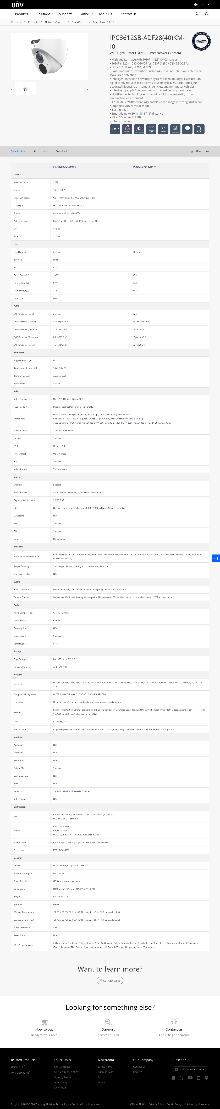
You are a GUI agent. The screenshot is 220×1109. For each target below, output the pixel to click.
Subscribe (179, 1059)
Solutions (43, 14)
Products (21, 14)
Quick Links (62, 1059)
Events (102, 1077)
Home (18, 22)
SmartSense (79, 22)
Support (65, 14)
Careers (137, 1072)
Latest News (105, 1066)
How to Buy (60, 1082)
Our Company (143, 1059)
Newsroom (106, 1059)
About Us (105, 14)
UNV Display (18, 1072)
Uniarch (16, 1066)
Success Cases (106, 1072)
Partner (84, 14)
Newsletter (60, 1087)
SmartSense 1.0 (102, 22)
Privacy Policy (156, 1104)
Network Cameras (55, 22)
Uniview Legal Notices (66, 1072)
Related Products (23, 1059)
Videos (102, 1082)
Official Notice (62, 1066)
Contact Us (128, 14)
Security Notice (63, 1077)
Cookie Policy (174, 1104)
